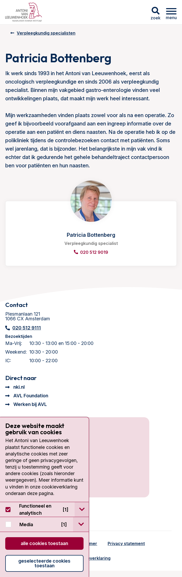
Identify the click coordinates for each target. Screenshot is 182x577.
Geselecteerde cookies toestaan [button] (44, 563)
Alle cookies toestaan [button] (44, 543)
